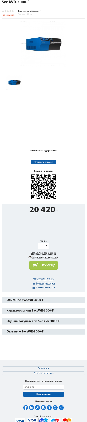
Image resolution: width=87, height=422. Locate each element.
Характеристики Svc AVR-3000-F (30, 310)
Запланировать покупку (45, 257)
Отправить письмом (43, 162)
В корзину (47, 265)
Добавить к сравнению (43, 253)
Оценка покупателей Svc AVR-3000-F (33, 321)
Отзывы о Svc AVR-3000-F (25, 331)
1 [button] (42, 246)
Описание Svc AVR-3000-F (25, 300)
